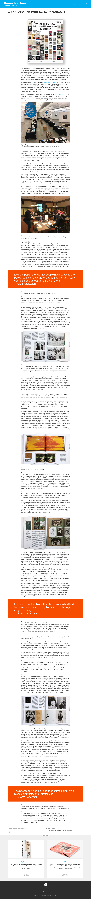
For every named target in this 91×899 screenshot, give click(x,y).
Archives (81, 4)
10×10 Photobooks (60, 94)
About (74, 4)
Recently (45, 835)
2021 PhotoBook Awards (50, 82)
